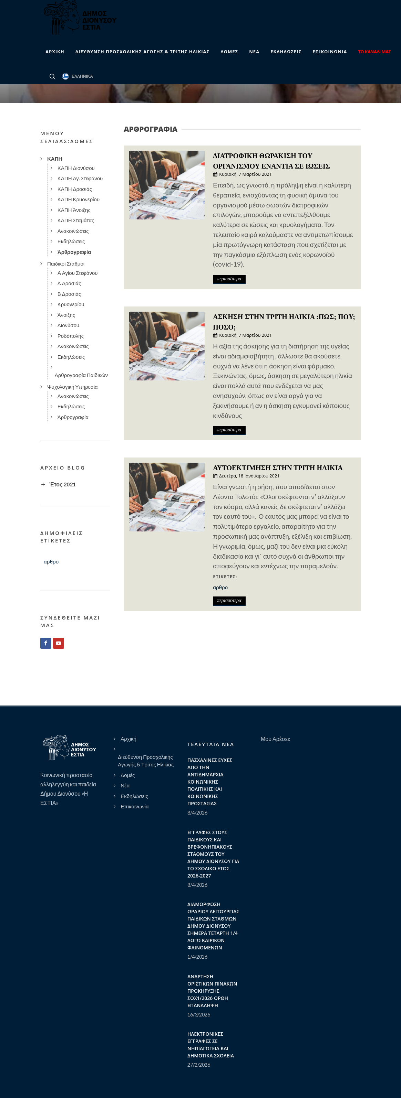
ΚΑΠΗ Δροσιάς (75, 189)
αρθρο (220, 587)
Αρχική (128, 738)
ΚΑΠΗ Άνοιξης (74, 210)
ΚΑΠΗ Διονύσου (76, 168)
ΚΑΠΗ (54, 158)
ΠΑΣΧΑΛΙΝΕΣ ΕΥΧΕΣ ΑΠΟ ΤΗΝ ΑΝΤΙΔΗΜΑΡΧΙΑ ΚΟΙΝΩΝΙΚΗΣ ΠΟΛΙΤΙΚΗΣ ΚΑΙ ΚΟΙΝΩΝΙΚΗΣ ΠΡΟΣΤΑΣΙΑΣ (209, 782)
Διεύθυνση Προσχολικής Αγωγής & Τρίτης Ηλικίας (146, 761)
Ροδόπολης (71, 336)
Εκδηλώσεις (71, 241)
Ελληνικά (77, 76)
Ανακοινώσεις (73, 231)
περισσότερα (229, 278)
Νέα (125, 785)
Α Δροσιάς (69, 283)
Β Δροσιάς (69, 294)
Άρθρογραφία (74, 252)
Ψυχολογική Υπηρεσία (72, 387)
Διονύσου (68, 325)
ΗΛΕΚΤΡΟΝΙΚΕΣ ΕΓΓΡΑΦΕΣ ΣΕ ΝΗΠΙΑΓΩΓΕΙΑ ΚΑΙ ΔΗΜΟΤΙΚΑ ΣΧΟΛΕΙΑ (210, 1045)
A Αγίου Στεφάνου (78, 273)
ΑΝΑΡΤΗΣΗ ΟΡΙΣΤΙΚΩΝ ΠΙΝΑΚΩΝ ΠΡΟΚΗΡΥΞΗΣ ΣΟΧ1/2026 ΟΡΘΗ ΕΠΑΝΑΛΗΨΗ (212, 991)
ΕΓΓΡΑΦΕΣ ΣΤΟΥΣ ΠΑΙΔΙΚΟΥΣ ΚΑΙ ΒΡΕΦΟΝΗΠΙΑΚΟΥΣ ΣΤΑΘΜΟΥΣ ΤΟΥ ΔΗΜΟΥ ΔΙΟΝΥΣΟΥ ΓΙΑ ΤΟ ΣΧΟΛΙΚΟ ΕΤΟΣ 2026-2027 (213, 854)
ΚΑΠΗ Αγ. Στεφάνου (80, 178)
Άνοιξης (66, 315)
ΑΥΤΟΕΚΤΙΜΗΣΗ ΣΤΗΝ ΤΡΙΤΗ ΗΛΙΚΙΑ (278, 468)
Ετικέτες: (225, 576)
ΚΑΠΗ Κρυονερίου (79, 199)
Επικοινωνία (134, 806)
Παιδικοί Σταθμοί (65, 263)
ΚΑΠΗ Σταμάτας (76, 220)
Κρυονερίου (71, 304)
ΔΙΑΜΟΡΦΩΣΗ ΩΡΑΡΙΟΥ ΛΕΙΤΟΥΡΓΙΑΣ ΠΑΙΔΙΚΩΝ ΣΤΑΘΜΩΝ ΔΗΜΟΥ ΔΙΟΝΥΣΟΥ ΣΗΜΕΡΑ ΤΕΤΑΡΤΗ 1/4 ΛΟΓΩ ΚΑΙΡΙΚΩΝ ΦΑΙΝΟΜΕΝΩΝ (213, 926)
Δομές (128, 775)
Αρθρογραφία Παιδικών (81, 375)
